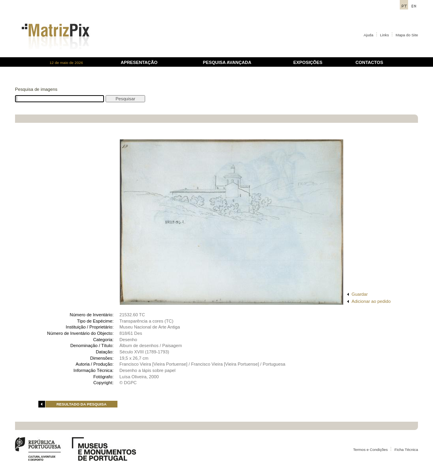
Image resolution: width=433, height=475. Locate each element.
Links (384, 35)
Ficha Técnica (406, 449)
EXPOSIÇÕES (307, 62)
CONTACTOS (369, 62)
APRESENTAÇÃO (139, 62)
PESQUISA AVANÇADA (227, 62)
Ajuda (369, 35)
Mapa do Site (406, 35)
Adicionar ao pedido (371, 301)
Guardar (360, 294)
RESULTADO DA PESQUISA (82, 404)
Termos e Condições (370, 449)
